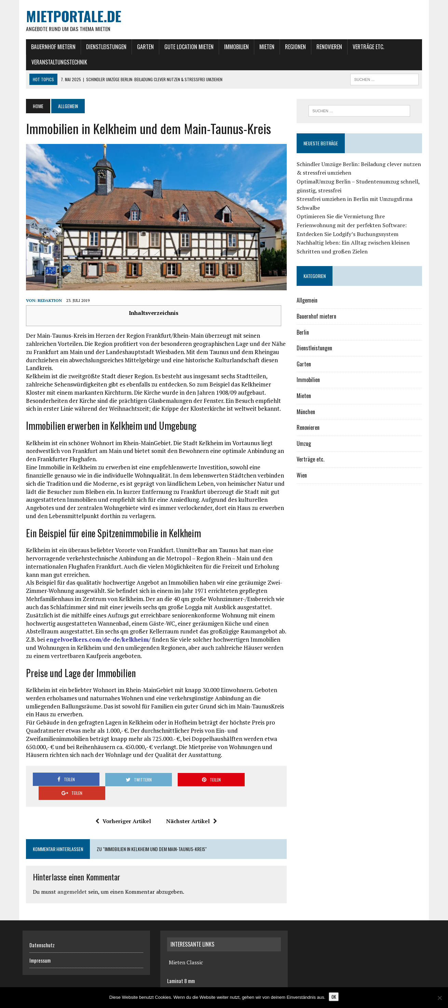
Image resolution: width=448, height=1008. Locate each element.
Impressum (40, 949)
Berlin (304, 332)
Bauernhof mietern (50, 47)
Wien (303, 475)
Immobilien (233, 47)
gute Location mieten (185, 47)
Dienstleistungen (103, 47)
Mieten (263, 47)
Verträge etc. (365, 47)
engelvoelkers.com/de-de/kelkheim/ (95, 642)
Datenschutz (42, 934)
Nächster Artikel (190, 810)
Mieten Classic (186, 951)
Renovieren (326, 47)
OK (333, 996)
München (307, 412)
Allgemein (308, 301)
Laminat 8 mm (181, 970)
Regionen (292, 47)
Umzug (305, 444)
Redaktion (46, 303)
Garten (142, 47)
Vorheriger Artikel (122, 810)
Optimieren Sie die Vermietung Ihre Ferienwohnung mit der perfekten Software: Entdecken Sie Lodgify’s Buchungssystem (353, 225)
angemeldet (68, 881)
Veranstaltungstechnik (56, 62)
